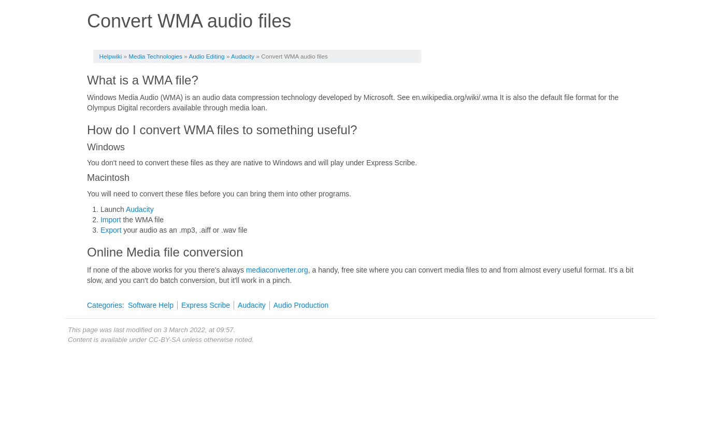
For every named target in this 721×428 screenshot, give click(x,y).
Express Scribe (205, 305)
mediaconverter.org (277, 270)
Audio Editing (206, 56)
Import (110, 220)
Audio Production (301, 305)
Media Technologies (155, 56)
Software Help (151, 305)
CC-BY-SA (164, 340)
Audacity (242, 56)
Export (110, 230)
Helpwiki (110, 56)
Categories (104, 305)
